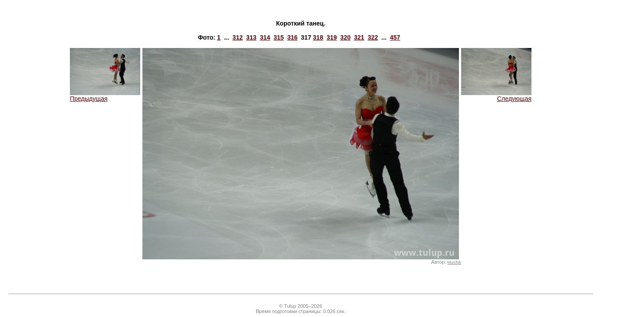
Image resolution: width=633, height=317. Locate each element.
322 (372, 37)
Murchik (454, 262)
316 (292, 37)
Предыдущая (105, 95)
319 (332, 37)
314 (265, 37)
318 (318, 37)
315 (278, 37)
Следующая (496, 95)
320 (345, 37)
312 (238, 37)
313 (251, 37)
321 (359, 37)
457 (395, 37)
